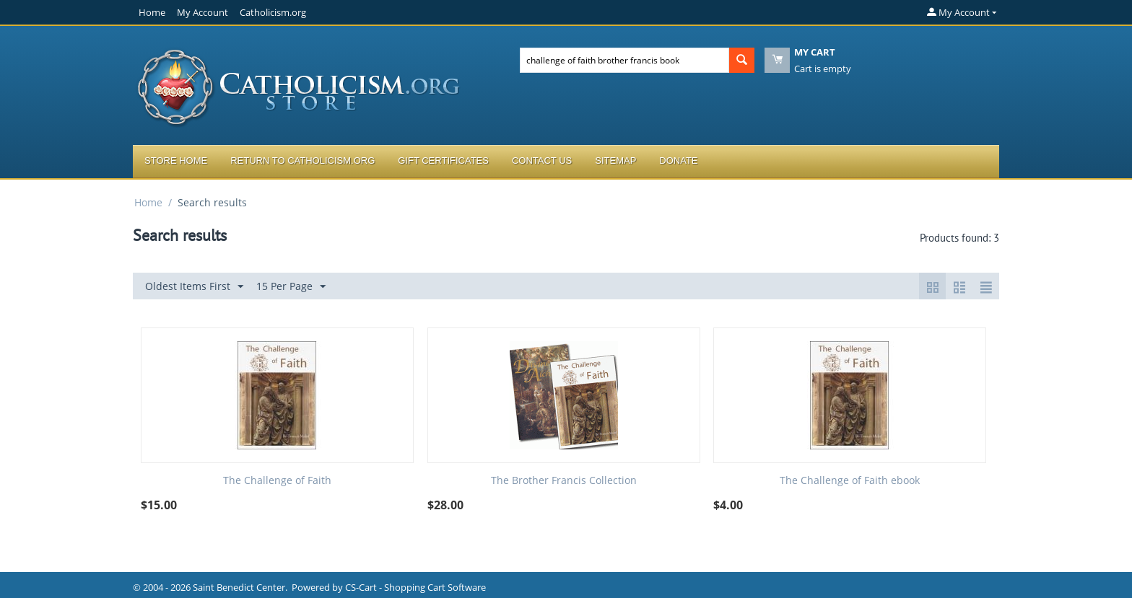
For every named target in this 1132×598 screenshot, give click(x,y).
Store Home (175, 160)
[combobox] (624, 60)
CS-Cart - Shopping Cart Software (415, 587)
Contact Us (542, 160)
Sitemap (615, 160)
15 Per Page (291, 286)
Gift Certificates (443, 160)
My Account (202, 12)
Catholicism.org (273, 12)
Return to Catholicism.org (302, 160)
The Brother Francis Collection (564, 481)
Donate (678, 160)
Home (152, 12)
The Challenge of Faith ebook (850, 481)
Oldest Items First (194, 286)
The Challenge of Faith (277, 481)
